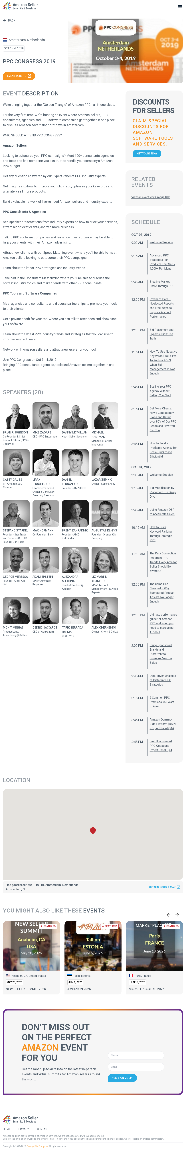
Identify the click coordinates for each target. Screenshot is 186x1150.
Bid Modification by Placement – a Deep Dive (163, 492)
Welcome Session (161, 242)
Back (9, 20)
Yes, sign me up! (122, 1077)
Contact (43, 1129)
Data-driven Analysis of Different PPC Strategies (163, 680)
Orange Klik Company (37, 1146)
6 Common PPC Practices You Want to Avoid (162, 702)
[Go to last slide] (168, 915)
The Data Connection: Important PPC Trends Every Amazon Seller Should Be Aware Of (163, 562)
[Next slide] (177, 915)
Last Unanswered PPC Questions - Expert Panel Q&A (161, 746)
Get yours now (147, 153)
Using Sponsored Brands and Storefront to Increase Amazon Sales (161, 653)
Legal (6, 1129)
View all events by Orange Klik (150, 197)
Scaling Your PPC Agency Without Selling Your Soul (161, 391)
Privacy (24, 1129)
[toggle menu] (180, 6)
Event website (19, 76)
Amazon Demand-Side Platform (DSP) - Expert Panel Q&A (163, 724)
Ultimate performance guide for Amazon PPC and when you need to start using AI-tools (163, 623)
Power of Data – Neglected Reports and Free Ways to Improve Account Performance (162, 307)
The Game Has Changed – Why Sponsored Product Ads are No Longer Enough (162, 592)
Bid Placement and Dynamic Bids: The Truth (161, 334)
